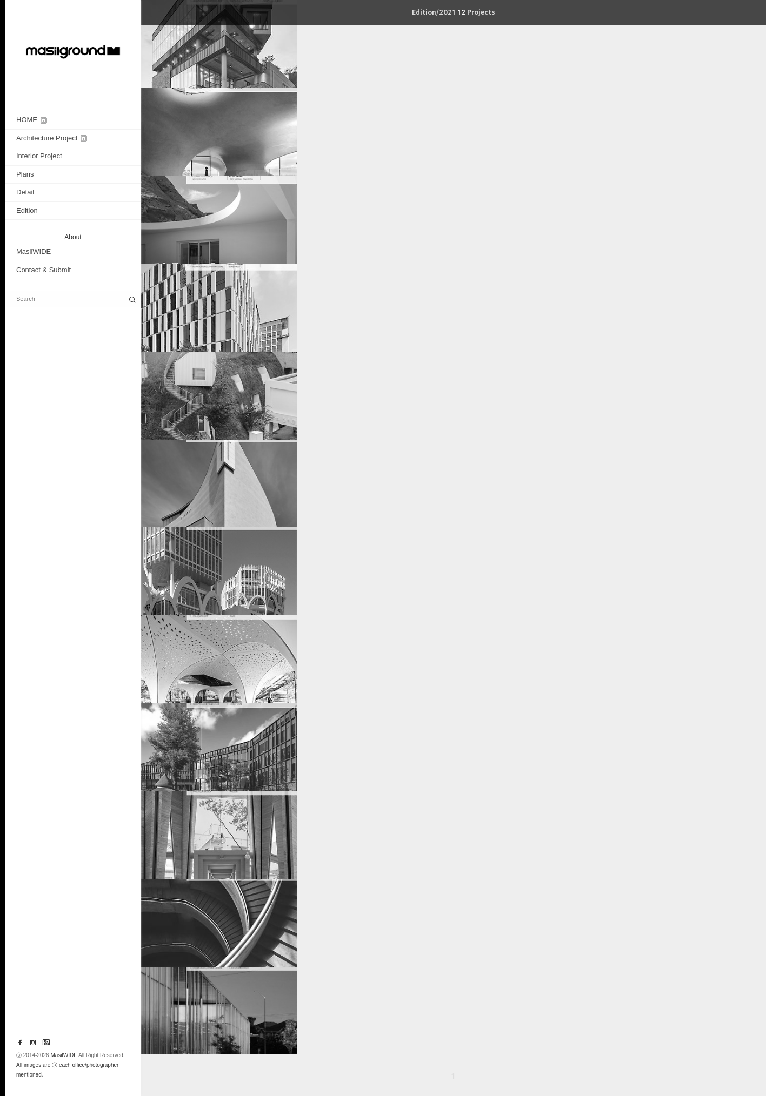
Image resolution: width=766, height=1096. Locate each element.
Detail (25, 192)
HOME (31, 120)
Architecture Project (51, 138)
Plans (25, 174)
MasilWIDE (33, 251)
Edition (27, 210)
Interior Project (39, 156)
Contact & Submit (43, 270)
